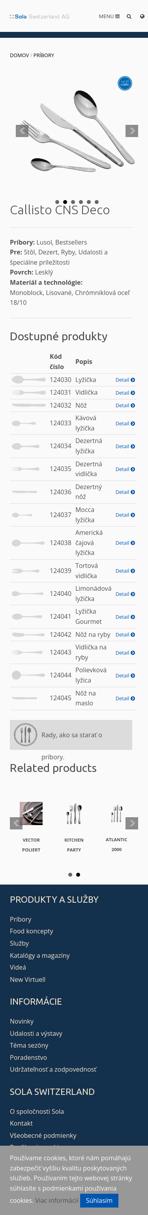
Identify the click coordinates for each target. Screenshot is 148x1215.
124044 (60, 675)
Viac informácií (56, 1200)
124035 (60, 468)
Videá (18, 967)
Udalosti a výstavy (36, 1033)
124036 (60, 492)
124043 (60, 652)
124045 (60, 698)
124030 (60, 379)
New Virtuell (27, 979)
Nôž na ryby (93, 634)
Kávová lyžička (85, 423)
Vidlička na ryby (91, 652)
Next (132, 131)
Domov (19, 55)
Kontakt (21, 1123)
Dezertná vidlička (88, 469)
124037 (60, 514)
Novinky (22, 1021)
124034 (60, 445)
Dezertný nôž (88, 491)
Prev (22, 131)
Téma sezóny (29, 1045)
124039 (60, 570)
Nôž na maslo (85, 698)
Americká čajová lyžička (89, 542)
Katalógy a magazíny (40, 955)
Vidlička (86, 392)
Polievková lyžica (91, 675)
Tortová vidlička (86, 570)
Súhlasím (99, 1200)
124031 (60, 392)
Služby (19, 943)
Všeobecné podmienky (43, 1135)
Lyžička (85, 379)
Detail (125, 379)
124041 (60, 616)
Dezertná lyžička (88, 445)
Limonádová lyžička (93, 593)
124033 (60, 423)
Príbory (44, 55)
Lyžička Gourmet (88, 616)
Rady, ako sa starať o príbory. (71, 740)
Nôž (81, 405)
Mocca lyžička (85, 514)
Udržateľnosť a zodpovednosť (53, 1069)
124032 (60, 405)
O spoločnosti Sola (37, 1111)
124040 (60, 593)
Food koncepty (31, 931)
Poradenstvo (28, 1057)
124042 (60, 634)
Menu (109, 16)
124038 (60, 542)
